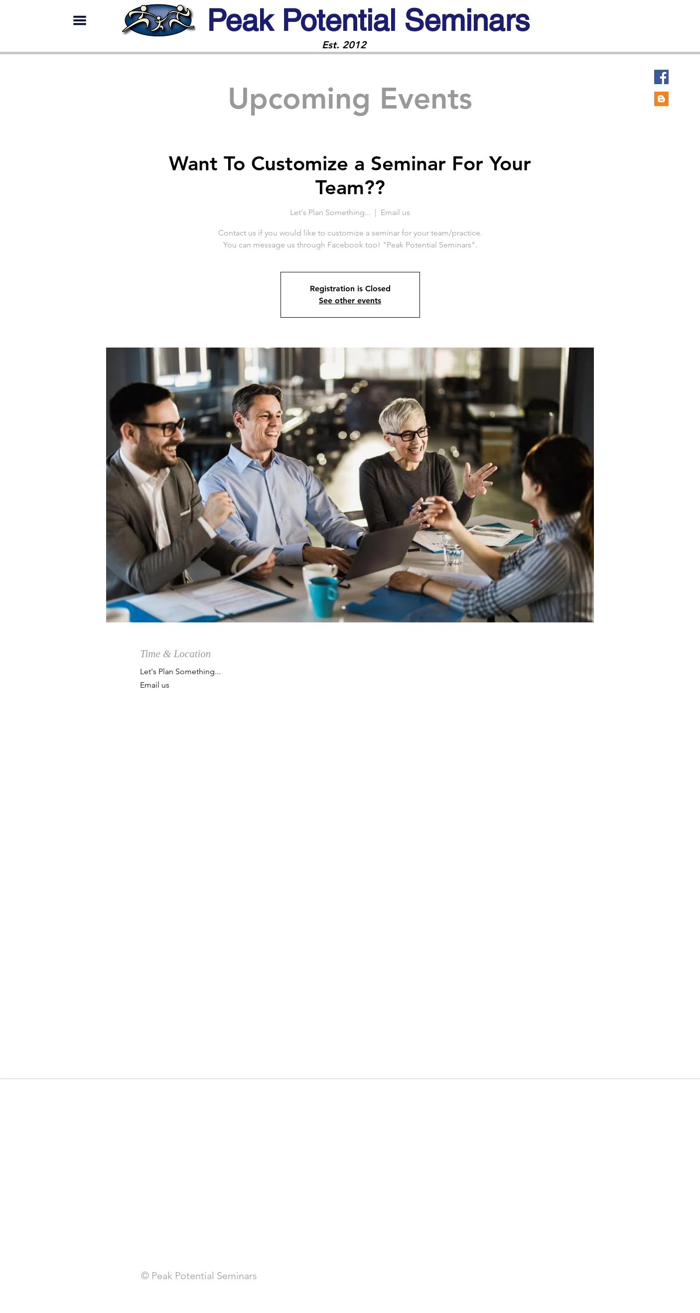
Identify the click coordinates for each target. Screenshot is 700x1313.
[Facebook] (661, 77)
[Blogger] (661, 99)
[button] (79, 20)
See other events (350, 300)
